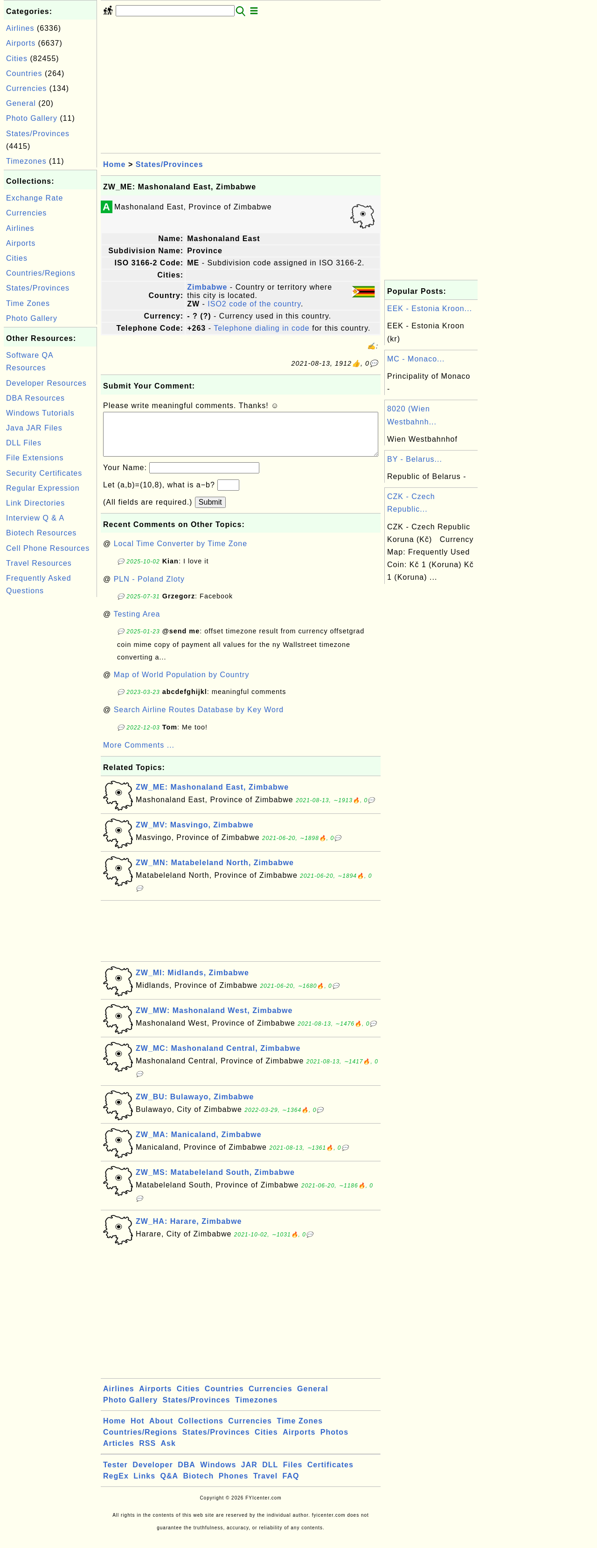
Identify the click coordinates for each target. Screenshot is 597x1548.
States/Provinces (37, 134)
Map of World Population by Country (182, 684)
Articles (118, 1453)
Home (114, 164)
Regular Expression (43, 488)
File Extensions (35, 458)
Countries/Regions (41, 273)
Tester (115, 1474)
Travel (265, 1485)
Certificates (330, 1474)
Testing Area (136, 623)
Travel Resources (39, 563)
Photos (334, 1441)
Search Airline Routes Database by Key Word (199, 719)
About (161, 1430)
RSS (147, 1453)
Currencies (26, 88)
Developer (152, 1474)
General (21, 103)
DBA (186, 1474)
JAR (249, 1474)
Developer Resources (46, 383)
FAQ (291, 1485)
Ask (168, 1453)
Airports (20, 43)
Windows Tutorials (40, 413)
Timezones (26, 161)
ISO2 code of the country (254, 304)
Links (144, 1485)
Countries (24, 73)
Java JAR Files (34, 428)
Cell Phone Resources (48, 548)
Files (292, 1474)
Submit (210, 511)
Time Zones (28, 303)
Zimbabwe (207, 287)
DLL (270, 1474)
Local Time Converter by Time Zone (180, 553)
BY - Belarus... (414, 459)
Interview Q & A (35, 518)
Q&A (169, 1485)
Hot (138, 1430)
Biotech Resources (41, 533)
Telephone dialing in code (262, 328)
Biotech (198, 1485)
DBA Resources (35, 398)
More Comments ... (138, 754)
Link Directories (35, 503)
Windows (218, 1474)
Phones (234, 1485)
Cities (17, 58)
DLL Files (24, 443)
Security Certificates (44, 473)
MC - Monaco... (415, 359)
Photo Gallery (31, 118)
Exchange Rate (34, 198)
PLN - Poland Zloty (149, 588)
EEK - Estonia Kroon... (429, 308)
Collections (200, 1430)
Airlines (20, 28)
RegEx (116, 1485)
